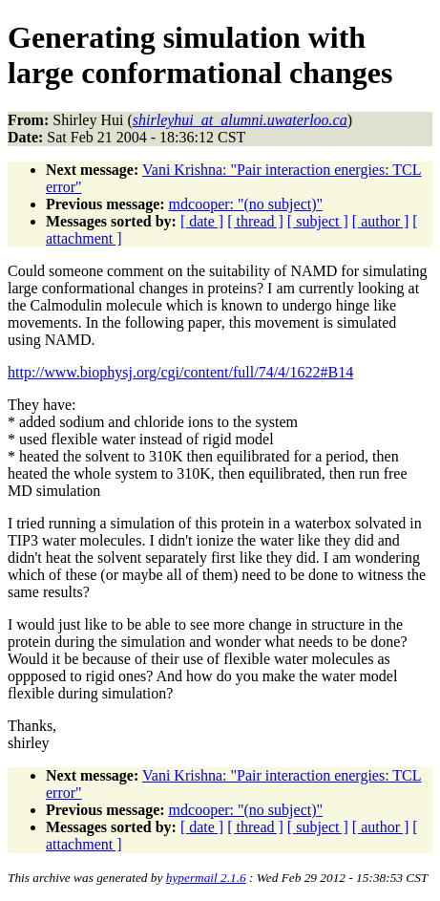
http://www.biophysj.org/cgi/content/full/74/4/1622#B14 (180, 372)
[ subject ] (317, 221)
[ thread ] (255, 221)
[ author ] (380, 221)
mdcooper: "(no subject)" (246, 204)
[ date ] (201, 221)
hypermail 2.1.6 (206, 877)
